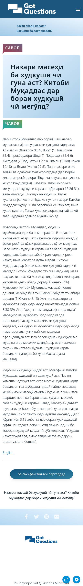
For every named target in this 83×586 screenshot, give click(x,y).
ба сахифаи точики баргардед (41, 474)
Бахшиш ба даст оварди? (34, 31)
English (8, 452)
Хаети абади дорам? (31, 26)
